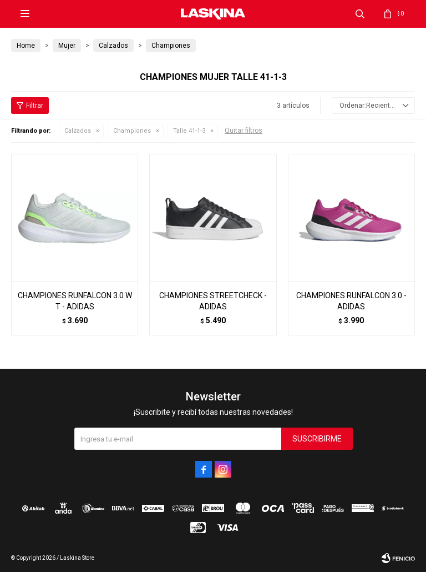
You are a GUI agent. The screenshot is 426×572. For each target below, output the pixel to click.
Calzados (77, 130)
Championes (132, 130)
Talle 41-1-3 (189, 130)
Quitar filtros (243, 130)
